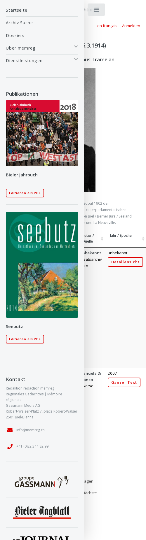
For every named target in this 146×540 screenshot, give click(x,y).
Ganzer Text (124, 382)
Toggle (97, 11)
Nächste (89, 492)
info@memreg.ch (30, 429)
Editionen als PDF (25, 193)
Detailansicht (125, 262)
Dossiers (15, 35)
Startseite (16, 10)
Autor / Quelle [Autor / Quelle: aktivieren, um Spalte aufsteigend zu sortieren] (88, 238)
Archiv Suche (19, 22)
